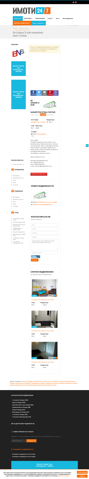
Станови (15, 185)
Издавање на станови (23, 28)
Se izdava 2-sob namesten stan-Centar (43, 362)
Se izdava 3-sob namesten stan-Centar (22, 30)
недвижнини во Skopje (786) (17, 228)
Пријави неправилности (39, 174)
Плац (14, 182)
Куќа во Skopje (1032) (19, 222)
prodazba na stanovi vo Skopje (54, 383)
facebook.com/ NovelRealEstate (42, 204)
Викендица (16, 175)
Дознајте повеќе (64, 476)
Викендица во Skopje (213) (19, 234)
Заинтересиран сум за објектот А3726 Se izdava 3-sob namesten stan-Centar (44, 245)
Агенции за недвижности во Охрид (23, 456)
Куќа (14, 180)
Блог (58, 18)
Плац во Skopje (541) (19, 232)
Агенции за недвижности (22, 449)
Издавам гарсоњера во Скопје (46, 385)
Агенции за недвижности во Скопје (23, 454)
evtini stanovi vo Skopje (49, 381)
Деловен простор (18, 178)
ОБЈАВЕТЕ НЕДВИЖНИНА (22, 23)
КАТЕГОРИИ (28, 18)
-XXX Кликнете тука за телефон (46, 202)
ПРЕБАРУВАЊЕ (40, 18)
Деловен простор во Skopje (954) (19, 225)
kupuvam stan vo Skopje (22, 383)
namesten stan (41, 142)
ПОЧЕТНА (17, 18)
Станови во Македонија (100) (18, 242)
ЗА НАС (50, 18)
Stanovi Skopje (62, 381)
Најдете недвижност (39, 23)
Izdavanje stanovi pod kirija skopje (25, 385)
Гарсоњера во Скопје (37, 383)
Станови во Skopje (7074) (18, 219)
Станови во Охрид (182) (18, 238)
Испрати (34, 260)
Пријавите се (31, 441)
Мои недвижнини (68, 18)
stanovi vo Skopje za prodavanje (32, 381)
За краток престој (18, 164)
